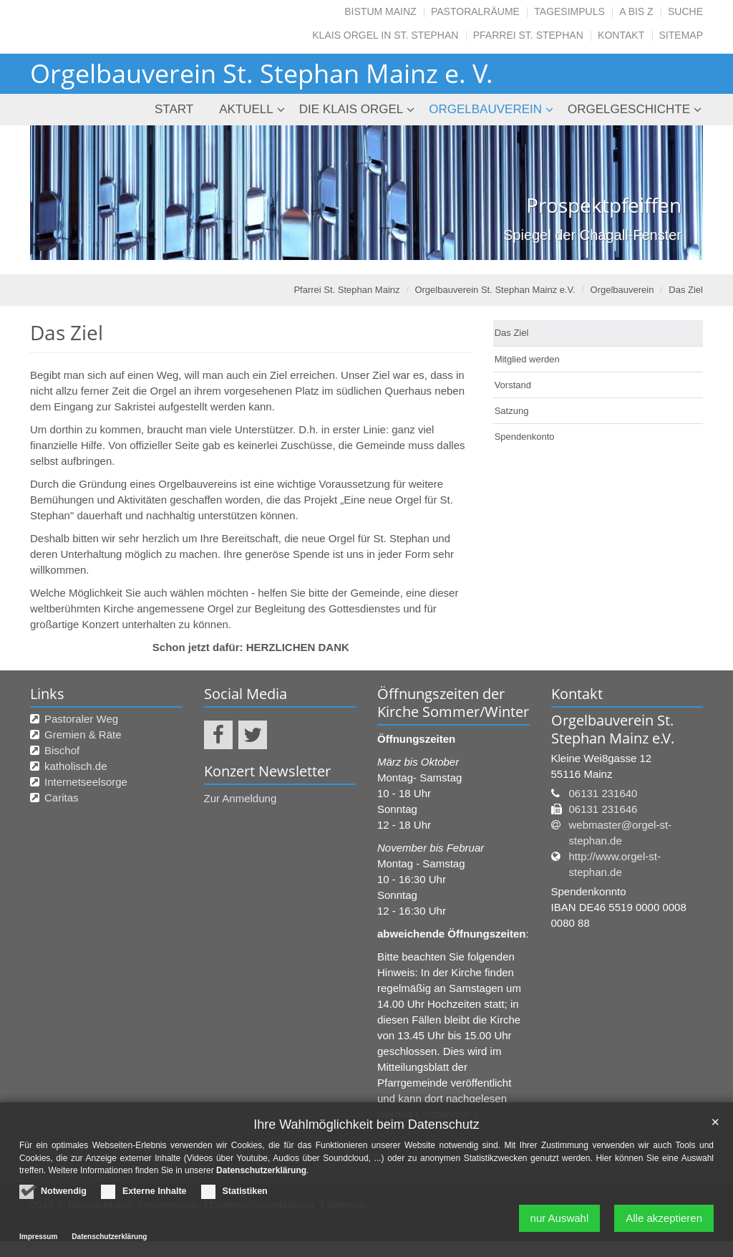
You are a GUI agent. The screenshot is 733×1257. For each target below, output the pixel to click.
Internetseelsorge (85, 782)
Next (667, 192)
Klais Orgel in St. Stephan (385, 35)
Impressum (38, 1239)
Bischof (61, 750)
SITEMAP (681, 35)
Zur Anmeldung (240, 798)
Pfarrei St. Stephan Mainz (346, 289)
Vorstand (513, 385)
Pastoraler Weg (81, 719)
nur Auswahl (559, 1221)
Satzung (512, 410)
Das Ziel (686, 289)
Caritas (61, 797)
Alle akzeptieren (664, 1221)
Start (174, 109)
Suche (685, 11)
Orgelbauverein (485, 109)
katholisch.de (75, 766)
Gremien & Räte (83, 734)
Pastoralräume (475, 11)
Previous (66, 192)
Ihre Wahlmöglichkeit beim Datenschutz (366, 1126)
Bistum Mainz (380, 11)
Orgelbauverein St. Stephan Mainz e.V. (494, 289)
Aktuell (246, 109)
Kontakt (621, 35)
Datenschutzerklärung (261, 1173)
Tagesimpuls (569, 11)
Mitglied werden (527, 359)
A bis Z (636, 11)
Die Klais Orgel (351, 109)
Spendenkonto (525, 436)
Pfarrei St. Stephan (528, 35)
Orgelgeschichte (629, 109)
